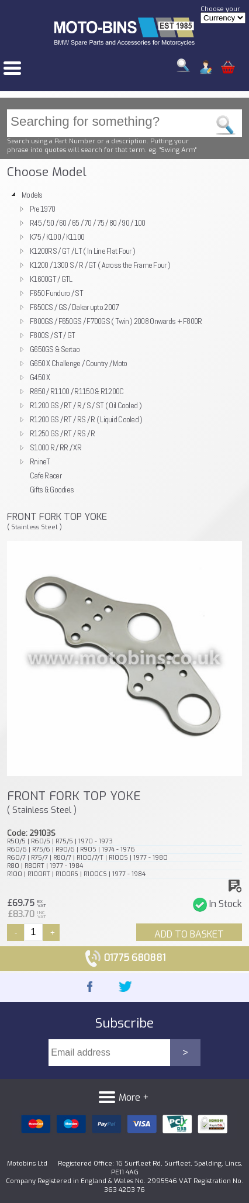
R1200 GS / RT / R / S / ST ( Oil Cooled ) (85, 405)
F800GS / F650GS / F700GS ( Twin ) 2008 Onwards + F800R (116, 321)
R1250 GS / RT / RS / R (62, 433)
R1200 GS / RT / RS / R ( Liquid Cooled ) (86, 419)
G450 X (40, 377)
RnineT (40, 461)
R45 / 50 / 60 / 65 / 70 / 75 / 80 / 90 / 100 (88, 223)
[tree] (124, 342)
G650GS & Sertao (54, 349)
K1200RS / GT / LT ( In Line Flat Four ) (82, 251)
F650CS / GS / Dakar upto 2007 (74, 307)
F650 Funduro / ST (56, 293)
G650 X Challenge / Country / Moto (78, 363)
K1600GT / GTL (51, 279)
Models (32, 194)
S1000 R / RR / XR (55, 447)
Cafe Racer (45, 475)
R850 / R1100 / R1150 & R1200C (76, 391)
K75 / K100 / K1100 (57, 237)
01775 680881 (124, 958)
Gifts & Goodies (52, 489)
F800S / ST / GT (52, 335)
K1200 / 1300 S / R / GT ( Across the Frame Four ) (100, 265)
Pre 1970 (42, 209)
